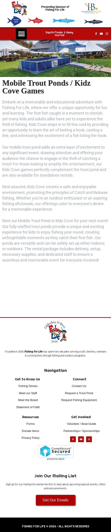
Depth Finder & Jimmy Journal (59, 34)
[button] (21, 34)
